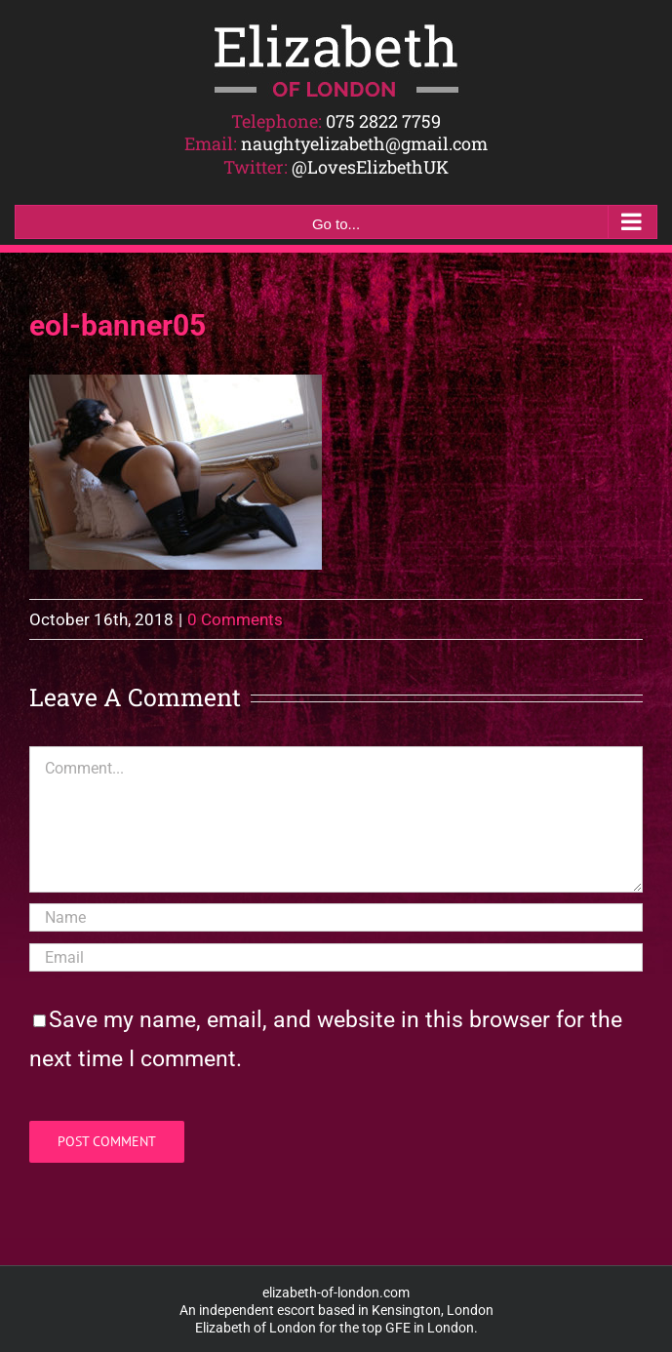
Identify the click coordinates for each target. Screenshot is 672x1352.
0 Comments (235, 619)
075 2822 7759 (383, 121)
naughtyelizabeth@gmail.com (364, 143)
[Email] (336, 957)
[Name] (336, 917)
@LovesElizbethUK (370, 167)
